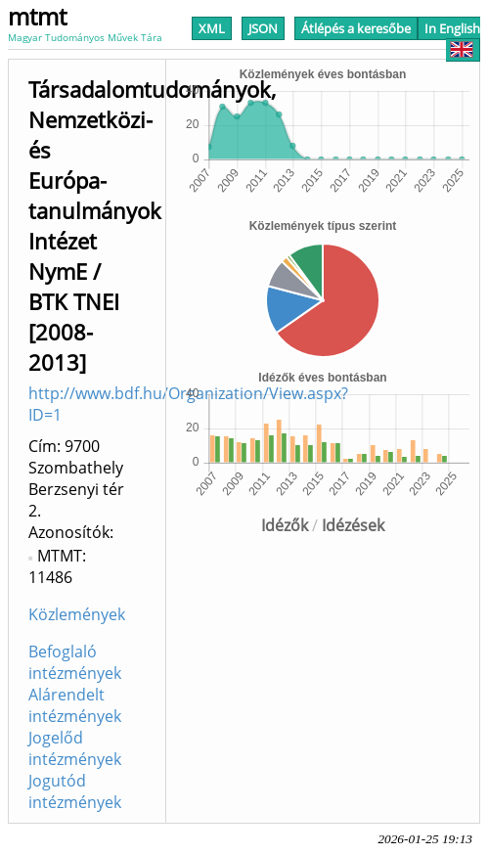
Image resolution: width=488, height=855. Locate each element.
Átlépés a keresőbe (356, 28)
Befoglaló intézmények (74, 662)
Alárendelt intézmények (74, 705)
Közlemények (76, 614)
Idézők (284, 525)
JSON (263, 28)
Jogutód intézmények (74, 791)
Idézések (353, 525)
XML (212, 28)
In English (452, 39)
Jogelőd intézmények (74, 748)
